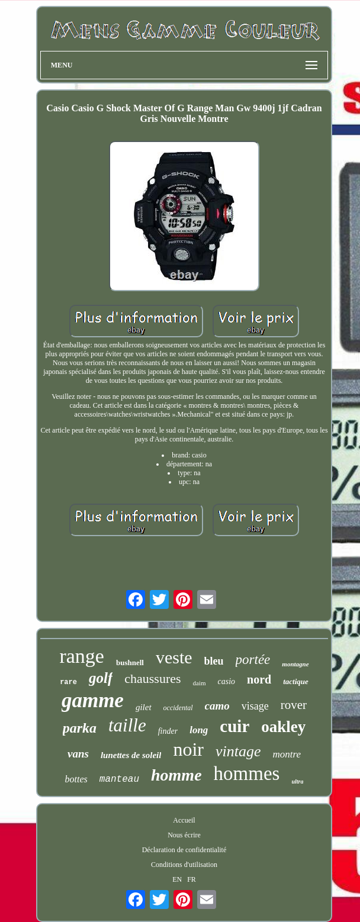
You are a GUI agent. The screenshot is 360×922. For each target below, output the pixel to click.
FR (191, 879)
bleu (214, 661)
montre (286, 754)
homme (176, 775)
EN (177, 879)
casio (227, 681)
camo (217, 705)
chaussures (152, 678)
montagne (295, 664)
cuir (234, 726)
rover (294, 705)
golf (100, 678)
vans (78, 753)
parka (80, 728)
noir (188, 749)
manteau (119, 779)
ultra (297, 781)
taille (127, 725)
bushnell (130, 662)
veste (174, 657)
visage (255, 706)
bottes (76, 779)
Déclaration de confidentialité (184, 850)
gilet (144, 707)
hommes (247, 773)
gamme (93, 700)
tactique (295, 681)
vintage (238, 751)
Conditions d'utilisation (184, 864)
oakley (283, 727)
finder (168, 731)
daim (199, 682)
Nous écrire (184, 835)
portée (253, 659)
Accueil (184, 820)
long (198, 730)
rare (68, 682)
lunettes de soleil (131, 755)
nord (259, 679)
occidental (178, 708)
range (81, 656)
